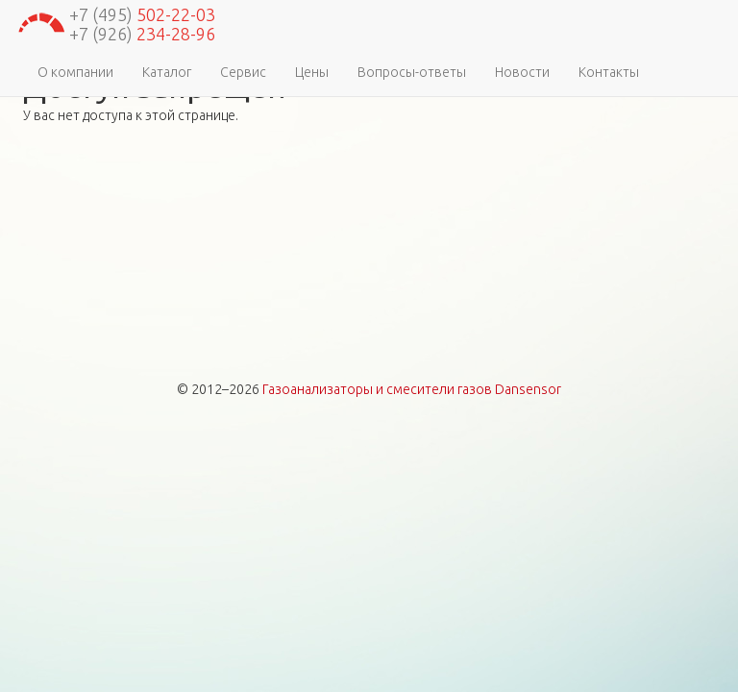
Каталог (166, 72)
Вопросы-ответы (411, 72)
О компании (75, 72)
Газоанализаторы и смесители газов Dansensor (411, 389)
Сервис (243, 72)
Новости (522, 72)
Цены (312, 72)
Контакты (608, 72)
